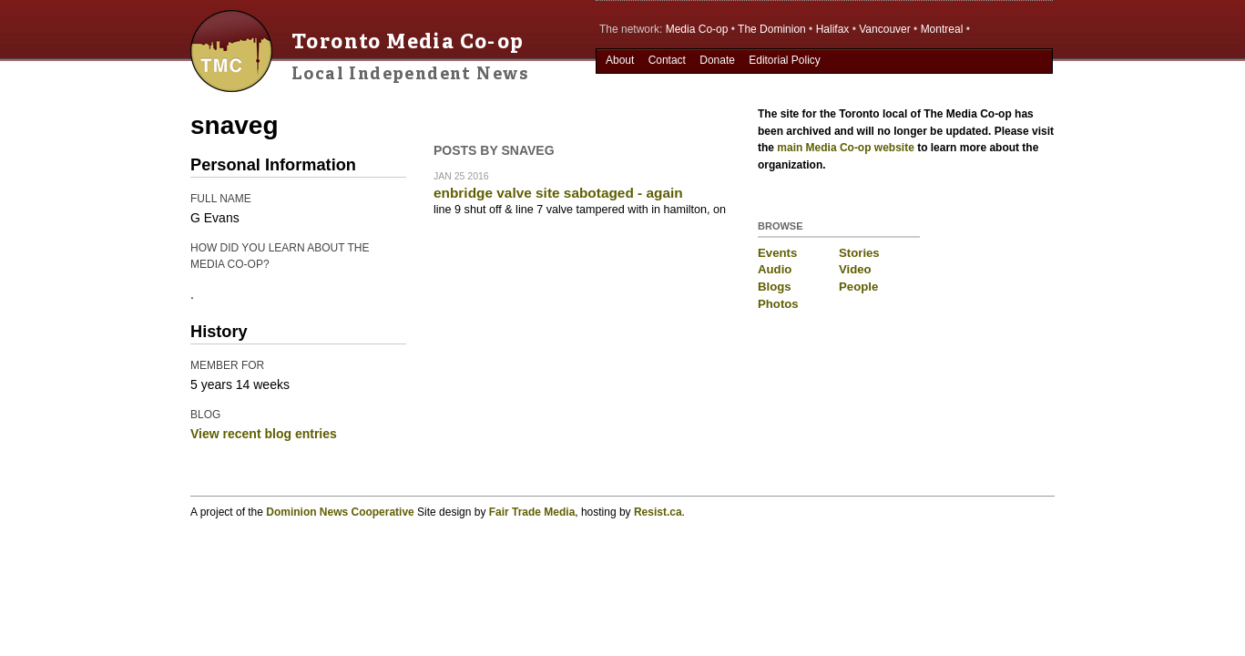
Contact (667, 60)
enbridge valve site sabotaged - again (558, 192)
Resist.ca (658, 512)
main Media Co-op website (845, 147)
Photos (778, 304)
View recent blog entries (263, 433)
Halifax (833, 29)
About (620, 60)
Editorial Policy (785, 60)
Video (855, 269)
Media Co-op (697, 29)
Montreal (942, 29)
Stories (859, 253)
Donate (717, 60)
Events (777, 253)
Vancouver (884, 29)
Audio (774, 269)
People (858, 286)
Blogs (774, 286)
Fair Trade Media (532, 512)
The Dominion (772, 29)
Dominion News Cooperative (339, 512)
